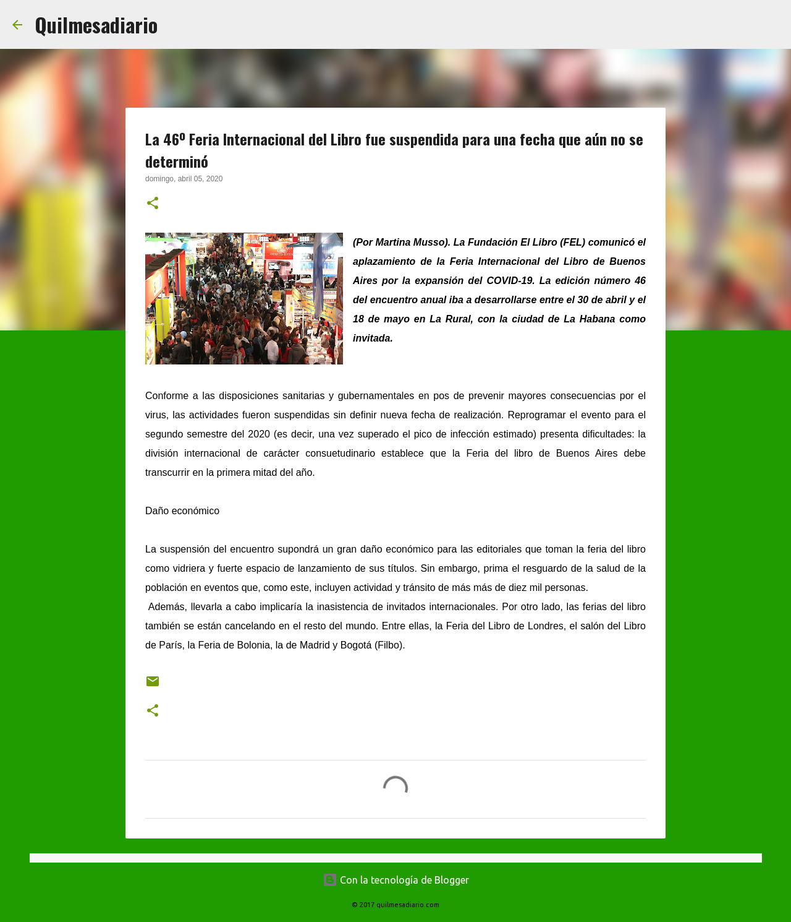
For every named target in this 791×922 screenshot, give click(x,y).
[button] (152, 204)
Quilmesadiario (96, 24)
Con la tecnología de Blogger (396, 879)
